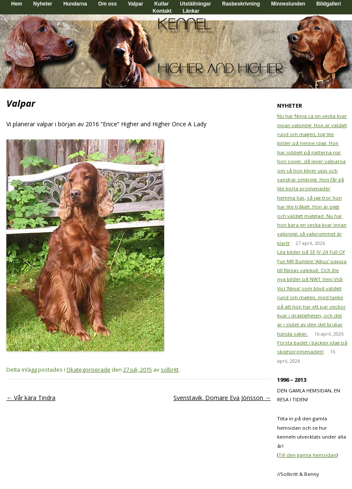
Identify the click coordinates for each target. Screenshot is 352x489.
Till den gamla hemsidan (307, 455)
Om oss (107, 4)
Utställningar (195, 4)
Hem (16, 4)
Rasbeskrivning (241, 4)
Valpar (135, 4)
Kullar (161, 4)
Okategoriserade (88, 369)
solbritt (170, 369)
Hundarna (75, 4)
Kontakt (162, 11)
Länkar (191, 11)
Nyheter (42, 4)
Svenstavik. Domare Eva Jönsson (222, 398)
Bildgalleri (328, 4)
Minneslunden (288, 4)
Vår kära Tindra (30, 398)
